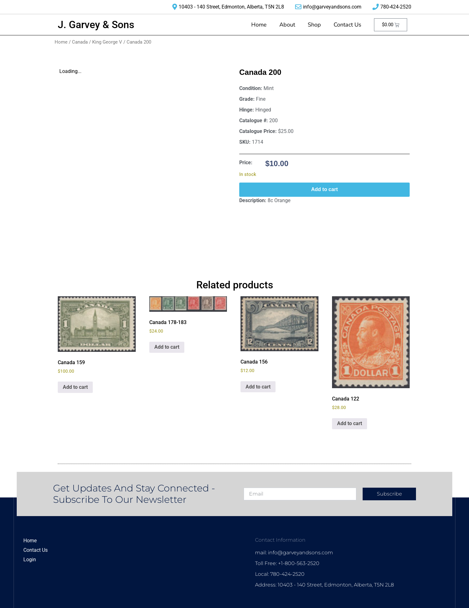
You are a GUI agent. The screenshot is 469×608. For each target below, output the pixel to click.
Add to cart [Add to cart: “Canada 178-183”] (166, 347)
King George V (107, 42)
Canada (80, 42)
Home (259, 24)
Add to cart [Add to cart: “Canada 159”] (75, 387)
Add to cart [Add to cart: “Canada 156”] (258, 387)
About (287, 24)
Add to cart (324, 189)
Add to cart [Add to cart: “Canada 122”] (349, 423)
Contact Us (347, 24)
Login (29, 560)
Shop (314, 24)
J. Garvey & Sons (96, 25)
